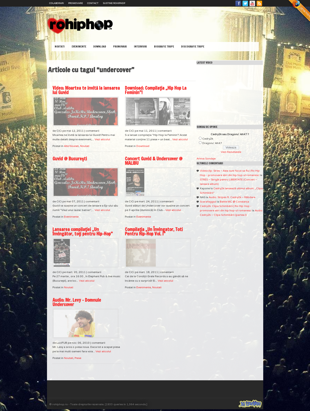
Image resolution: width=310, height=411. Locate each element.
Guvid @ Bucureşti (70, 158)
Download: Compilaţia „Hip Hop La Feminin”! (155, 90)
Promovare (75, 3)
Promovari (120, 46)
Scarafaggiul (208, 201)
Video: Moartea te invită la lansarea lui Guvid (86, 90)
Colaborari (56, 3)
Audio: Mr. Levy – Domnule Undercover (77, 302)
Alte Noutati (71, 146)
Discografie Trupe (192, 46)
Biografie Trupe (164, 46)
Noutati (60, 46)
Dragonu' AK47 (212, 143)
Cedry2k (207, 138)
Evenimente (79, 46)
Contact (92, 3)
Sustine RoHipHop (114, 3)
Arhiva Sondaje (206, 158)
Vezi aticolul (102, 139)
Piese (78, 358)
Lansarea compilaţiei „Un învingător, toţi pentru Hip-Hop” (83, 231)
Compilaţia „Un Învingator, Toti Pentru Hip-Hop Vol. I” (154, 231)
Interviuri (140, 46)
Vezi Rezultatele (231, 151)
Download (99, 46)
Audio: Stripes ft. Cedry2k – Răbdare (232, 197)
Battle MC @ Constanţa (234, 201)
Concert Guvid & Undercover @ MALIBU (153, 160)
